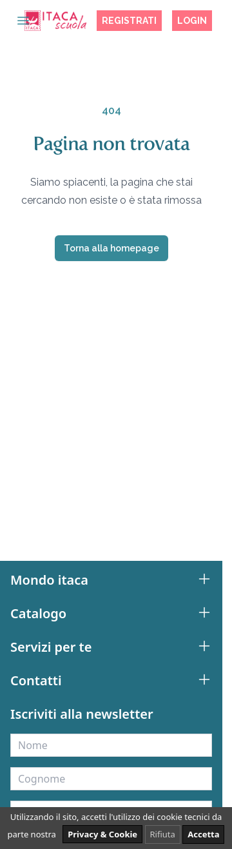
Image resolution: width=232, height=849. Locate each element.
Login (192, 20)
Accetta (203, 834)
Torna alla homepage (111, 248)
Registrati (129, 20)
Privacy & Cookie (102, 834)
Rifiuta (162, 834)
